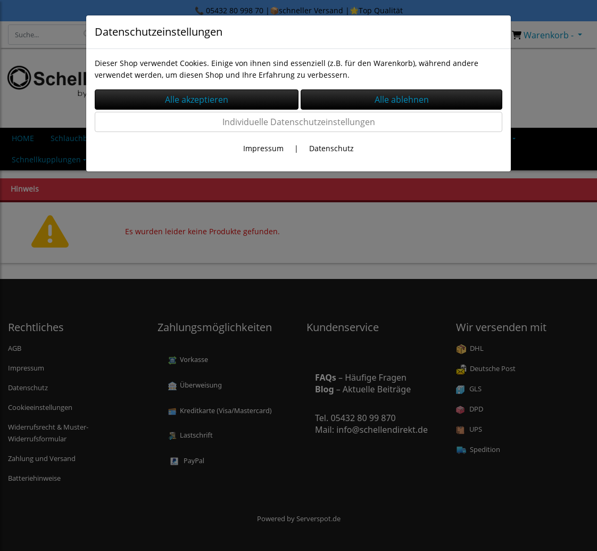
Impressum (263, 148)
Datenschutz (331, 148)
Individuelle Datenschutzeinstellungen (298, 122)
